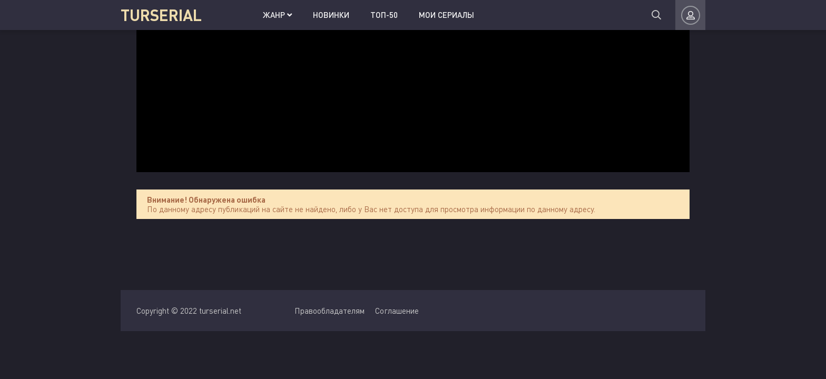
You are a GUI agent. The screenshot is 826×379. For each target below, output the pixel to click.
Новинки (331, 14)
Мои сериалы (446, 14)
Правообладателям (329, 310)
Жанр (277, 14)
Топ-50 (384, 14)
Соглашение (397, 310)
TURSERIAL (161, 14)
